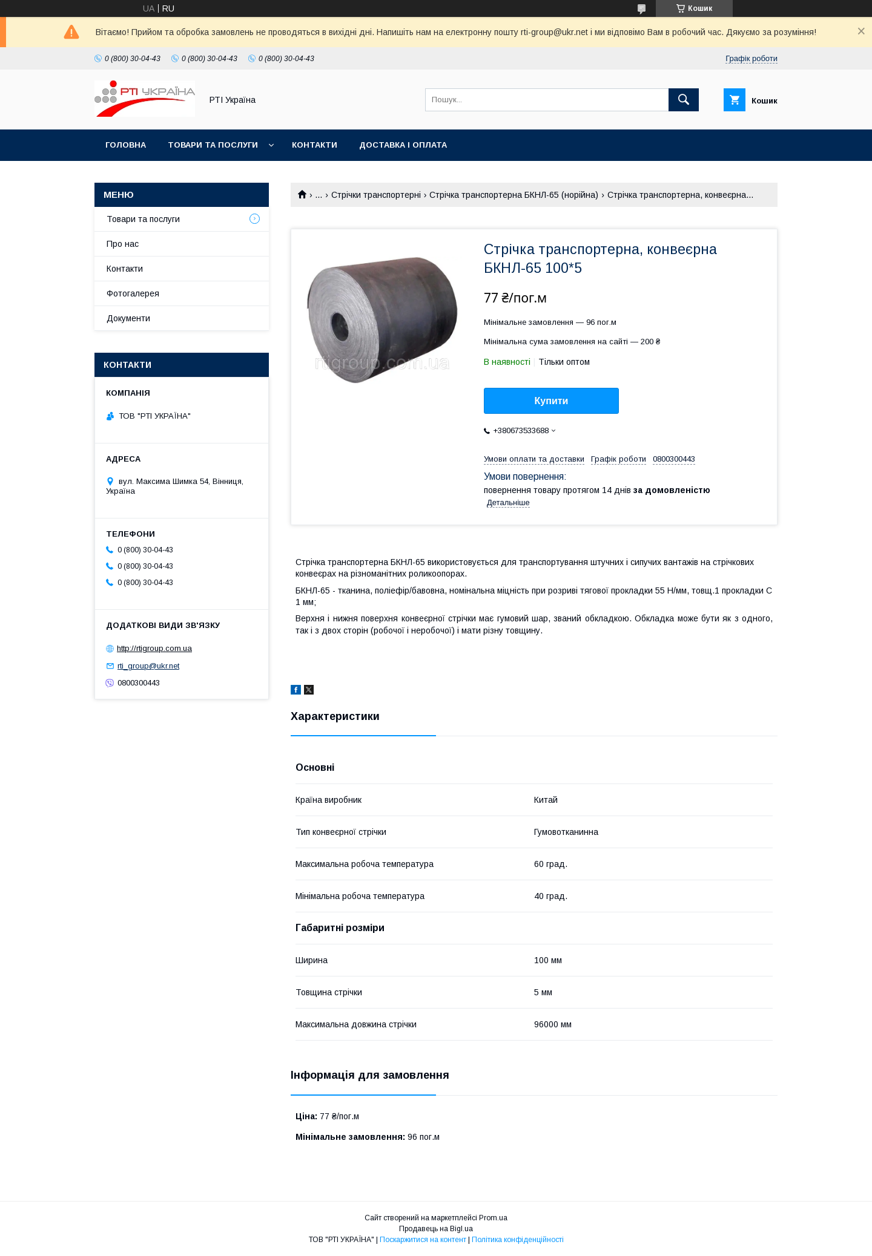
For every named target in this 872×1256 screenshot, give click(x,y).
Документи (128, 318)
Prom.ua (493, 1218)
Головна (125, 144)
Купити (552, 401)
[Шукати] (684, 99)
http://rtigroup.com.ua (154, 648)
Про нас (123, 244)
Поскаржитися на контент (423, 1239)
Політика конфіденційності (518, 1239)
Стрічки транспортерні (376, 195)
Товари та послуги (213, 144)
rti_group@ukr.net (148, 665)
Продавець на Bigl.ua (436, 1229)
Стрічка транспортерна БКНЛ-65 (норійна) (513, 195)
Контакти (314, 144)
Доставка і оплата (403, 144)
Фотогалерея (133, 293)
